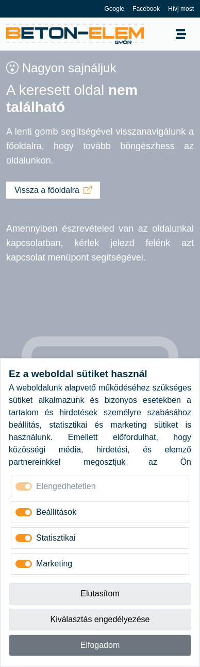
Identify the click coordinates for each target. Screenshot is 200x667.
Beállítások (56, 512)
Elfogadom (100, 645)
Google (115, 8)
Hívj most (181, 8)
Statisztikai (55, 537)
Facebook (146, 8)
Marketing (54, 563)
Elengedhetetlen (66, 486)
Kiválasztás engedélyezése (99, 619)
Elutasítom (100, 593)
